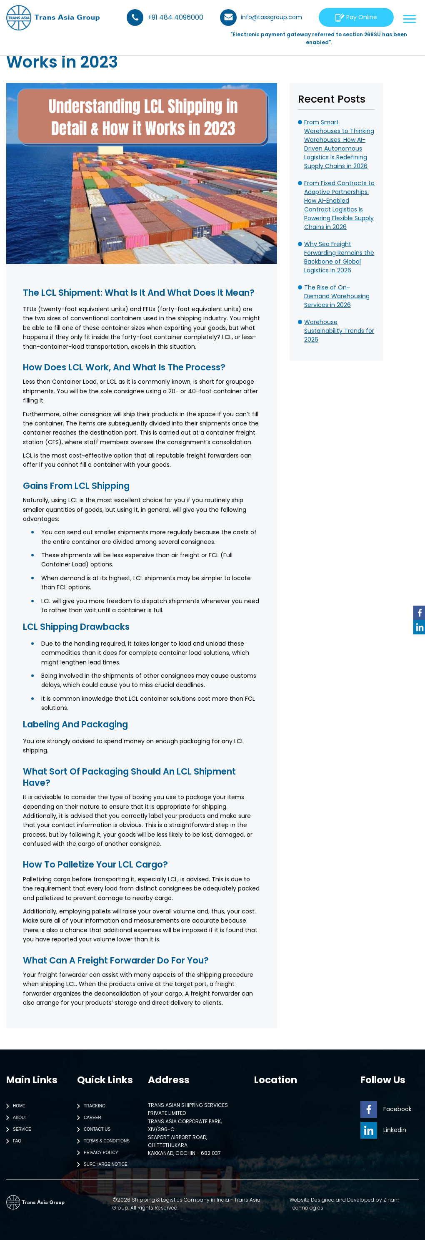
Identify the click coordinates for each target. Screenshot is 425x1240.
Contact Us (91, 1129)
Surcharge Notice (100, 1165)
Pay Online (356, 17)
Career (87, 1118)
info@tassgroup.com (261, 17)
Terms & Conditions (101, 1141)
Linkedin (383, 1130)
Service (16, 1129)
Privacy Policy (95, 1153)
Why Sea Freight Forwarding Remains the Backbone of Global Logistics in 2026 (339, 257)
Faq (11, 1141)
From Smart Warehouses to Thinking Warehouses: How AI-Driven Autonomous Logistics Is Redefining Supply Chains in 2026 (339, 144)
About (14, 1118)
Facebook (386, 1109)
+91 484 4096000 (165, 17)
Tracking (89, 1106)
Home (13, 1106)
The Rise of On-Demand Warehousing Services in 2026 (337, 296)
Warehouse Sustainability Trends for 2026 (339, 331)
